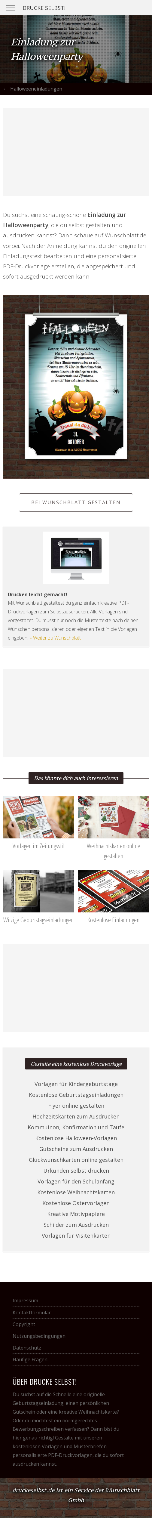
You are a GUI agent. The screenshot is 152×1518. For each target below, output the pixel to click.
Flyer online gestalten (76, 1105)
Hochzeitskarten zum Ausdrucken (76, 1116)
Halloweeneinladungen (36, 88)
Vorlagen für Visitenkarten (76, 1235)
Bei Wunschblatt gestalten (76, 502)
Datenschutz (27, 1347)
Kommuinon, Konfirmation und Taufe (76, 1127)
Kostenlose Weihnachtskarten (76, 1192)
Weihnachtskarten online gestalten (113, 845)
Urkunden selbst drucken (76, 1170)
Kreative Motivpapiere (76, 1213)
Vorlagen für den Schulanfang (76, 1181)
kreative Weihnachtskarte (88, 1411)
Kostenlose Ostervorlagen (76, 1203)
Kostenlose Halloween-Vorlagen (76, 1138)
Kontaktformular (32, 1312)
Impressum (25, 1300)
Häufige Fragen (30, 1359)
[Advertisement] (76, 152)
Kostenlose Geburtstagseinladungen (76, 1094)
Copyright (24, 1324)
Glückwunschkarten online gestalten (76, 1159)
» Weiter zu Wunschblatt (55, 637)
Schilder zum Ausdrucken (76, 1224)
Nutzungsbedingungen (39, 1336)
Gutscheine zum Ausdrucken (76, 1148)
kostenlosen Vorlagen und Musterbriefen (60, 1446)
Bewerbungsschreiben (38, 1429)
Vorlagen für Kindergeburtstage (76, 1084)
